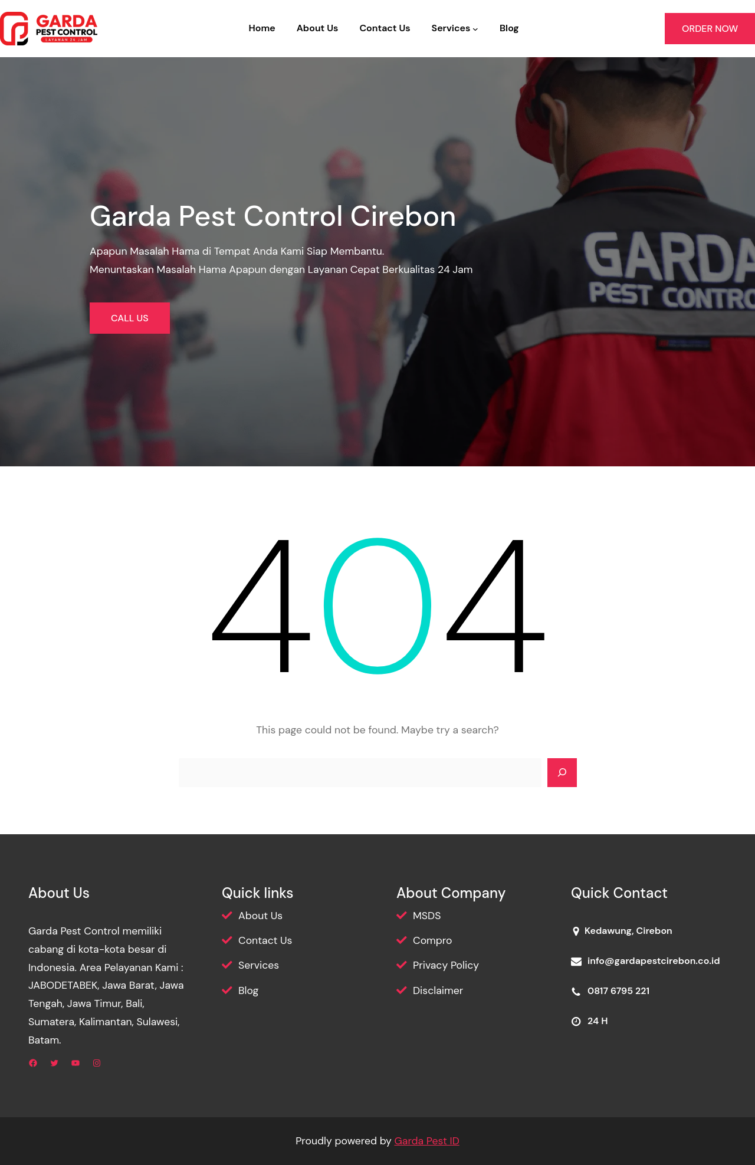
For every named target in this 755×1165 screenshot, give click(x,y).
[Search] (562, 773)
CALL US (130, 318)
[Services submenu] (475, 29)
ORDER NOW (710, 28)
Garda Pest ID (426, 1140)
